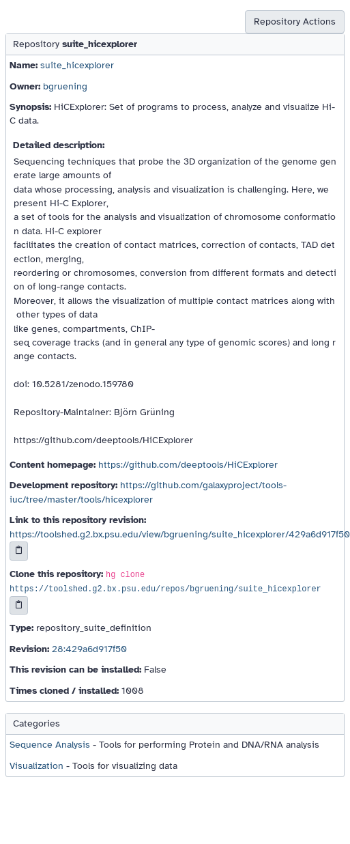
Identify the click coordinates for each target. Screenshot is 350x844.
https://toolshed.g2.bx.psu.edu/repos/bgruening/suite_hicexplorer (165, 589)
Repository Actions (295, 21)
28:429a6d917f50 (89, 649)
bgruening (65, 86)
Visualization (36, 766)
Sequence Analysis (50, 744)
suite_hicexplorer (77, 65)
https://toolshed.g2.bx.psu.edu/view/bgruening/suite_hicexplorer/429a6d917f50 (180, 534)
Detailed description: (58, 145)
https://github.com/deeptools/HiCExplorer (188, 464)
